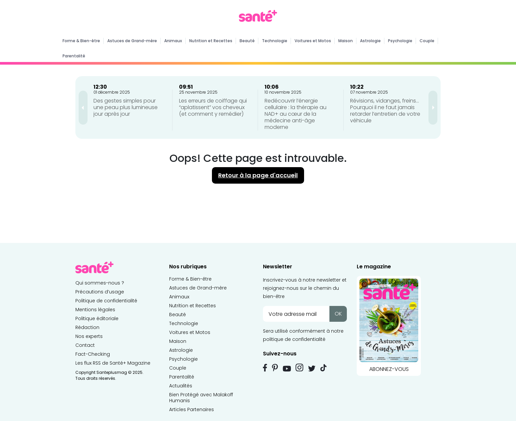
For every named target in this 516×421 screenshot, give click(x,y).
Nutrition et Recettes (210, 41)
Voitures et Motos (313, 41)
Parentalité (74, 56)
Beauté (247, 41)
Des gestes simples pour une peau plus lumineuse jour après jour (125, 107)
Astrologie (370, 41)
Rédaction (87, 327)
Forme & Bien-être (81, 41)
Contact (85, 345)
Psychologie (400, 41)
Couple (427, 41)
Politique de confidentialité (106, 300)
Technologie (274, 41)
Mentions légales (95, 309)
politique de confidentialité (294, 339)
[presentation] (83, 108)
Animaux (173, 41)
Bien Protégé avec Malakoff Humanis (201, 397)
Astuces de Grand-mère (132, 41)
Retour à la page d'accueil (258, 175)
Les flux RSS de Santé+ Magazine (112, 363)
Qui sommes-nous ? (99, 283)
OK (338, 313)
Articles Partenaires (191, 409)
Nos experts (89, 336)
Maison (345, 41)
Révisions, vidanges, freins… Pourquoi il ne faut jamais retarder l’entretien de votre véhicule (385, 110)
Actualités (180, 385)
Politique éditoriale (96, 318)
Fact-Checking (92, 354)
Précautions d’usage (99, 291)
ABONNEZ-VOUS (389, 324)
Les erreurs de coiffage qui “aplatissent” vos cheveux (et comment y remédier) (213, 107)
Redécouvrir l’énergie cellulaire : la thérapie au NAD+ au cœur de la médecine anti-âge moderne (295, 114)
